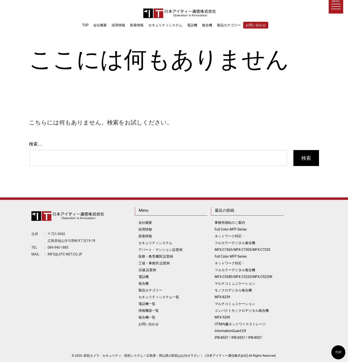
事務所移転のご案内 (230, 222)
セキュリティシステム (165, 25)
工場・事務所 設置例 (154, 263)
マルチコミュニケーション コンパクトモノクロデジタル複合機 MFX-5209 (242, 310)
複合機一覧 (146, 317)
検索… (35, 144)
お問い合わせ (256, 25)
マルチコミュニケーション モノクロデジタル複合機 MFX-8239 (235, 290)
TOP (338, 352)
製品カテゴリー (229, 25)
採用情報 (118, 25)
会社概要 (100, 25)
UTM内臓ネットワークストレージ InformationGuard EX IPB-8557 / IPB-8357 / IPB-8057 (240, 331)
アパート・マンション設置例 (160, 250)
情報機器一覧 (148, 310)
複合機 (207, 25)
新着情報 (137, 25)
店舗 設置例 (147, 270)
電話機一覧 (146, 304)
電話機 (192, 25)
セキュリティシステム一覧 (158, 297)
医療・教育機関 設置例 (155, 256)
